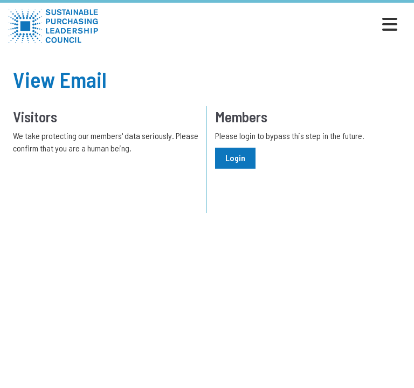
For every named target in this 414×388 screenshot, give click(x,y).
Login (235, 158)
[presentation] (95, 181)
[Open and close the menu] (251, 24)
